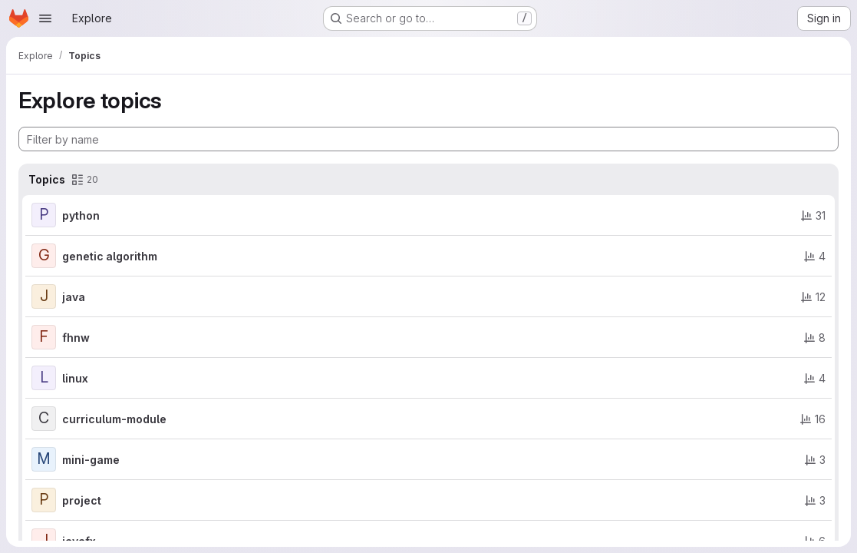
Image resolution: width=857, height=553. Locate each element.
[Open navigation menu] (45, 18)
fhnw (76, 337)
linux (75, 378)
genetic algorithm (109, 256)
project (81, 500)
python (81, 215)
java (73, 296)
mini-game (91, 459)
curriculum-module (114, 419)
